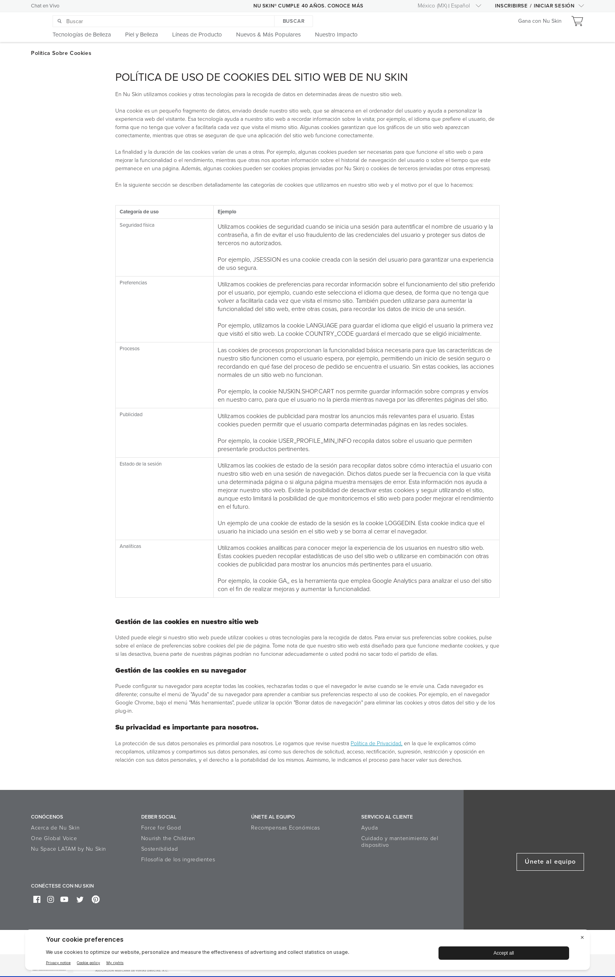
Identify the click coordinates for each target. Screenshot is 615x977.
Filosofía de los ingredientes (178, 859)
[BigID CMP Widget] (307, 951)
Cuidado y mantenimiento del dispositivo (399, 841)
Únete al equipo (550, 862)
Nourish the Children (168, 838)
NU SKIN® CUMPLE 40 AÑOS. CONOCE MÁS (308, 6)
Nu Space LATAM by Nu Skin (68, 849)
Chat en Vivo (45, 6)
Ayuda (369, 827)
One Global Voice (54, 838)
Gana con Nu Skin (540, 21)
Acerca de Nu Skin (55, 827)
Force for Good (161, 827)
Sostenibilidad (159, 849)
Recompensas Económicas (285, 827)
